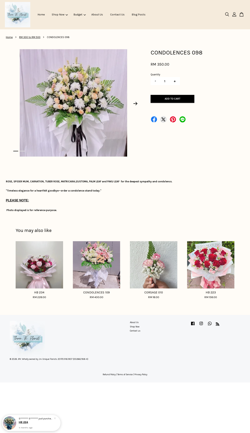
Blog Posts (139, 14)
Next (135, 104)
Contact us (135, 331)
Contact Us (117, 14)
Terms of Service (125, 374)
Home (41, 14)
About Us (97, 14)
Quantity (155, 74)
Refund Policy (109, 374)
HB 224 (23, 422)
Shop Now (60, 14)
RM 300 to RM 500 (29, 37)
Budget (79, 14)
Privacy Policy (140, 374)
